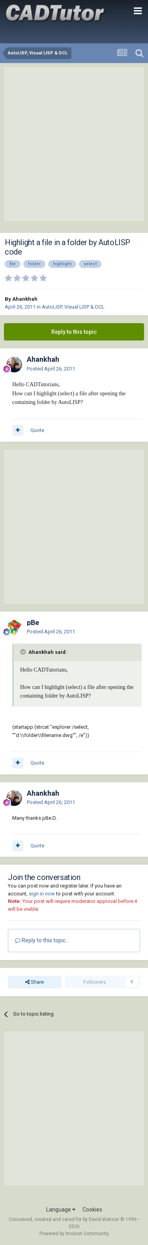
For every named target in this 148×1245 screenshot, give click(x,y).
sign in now (42, 894)
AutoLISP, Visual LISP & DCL (73, 307)
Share (34, 982)
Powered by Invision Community (74, 1233)
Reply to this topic (74, 332)
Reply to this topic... (42, 940)
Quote (37, 430)
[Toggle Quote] (23, 652)
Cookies (92, 1209)
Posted (51, 369)
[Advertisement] (74, 144)
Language (60, 1209)
